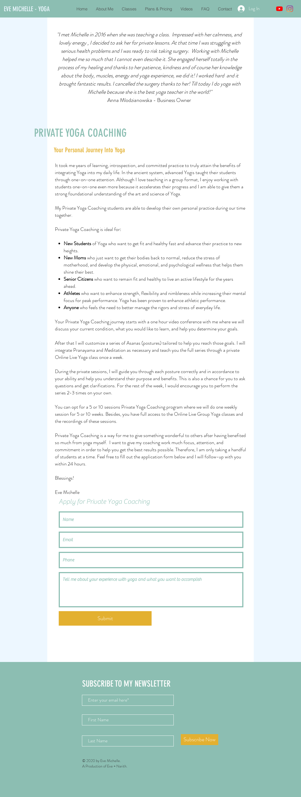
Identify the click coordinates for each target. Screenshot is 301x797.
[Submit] (105, 618)
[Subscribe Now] (199, 739)
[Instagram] (290, 8)
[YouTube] (279, 8)
